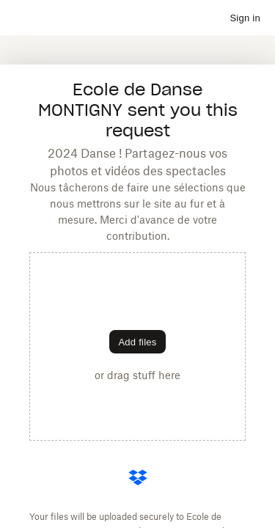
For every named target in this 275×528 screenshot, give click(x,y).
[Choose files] (137, 341)
